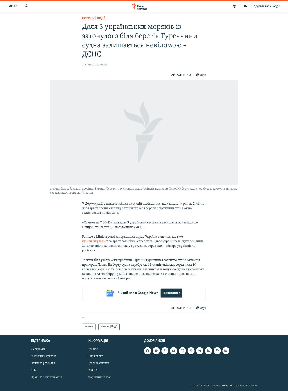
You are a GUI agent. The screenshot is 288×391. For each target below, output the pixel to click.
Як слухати (38, 349)
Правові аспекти (98, 363)
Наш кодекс (95, 356)
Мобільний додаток (44, 356)
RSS (33, 370)
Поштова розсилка (43, 363)
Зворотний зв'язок (99, 377)
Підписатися (171, 293)
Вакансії (93, 370)
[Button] (181, 75)
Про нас (92, 349)
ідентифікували (93, 241)
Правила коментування (46, 377)
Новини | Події (93, 18)
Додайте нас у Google (267, 6)
